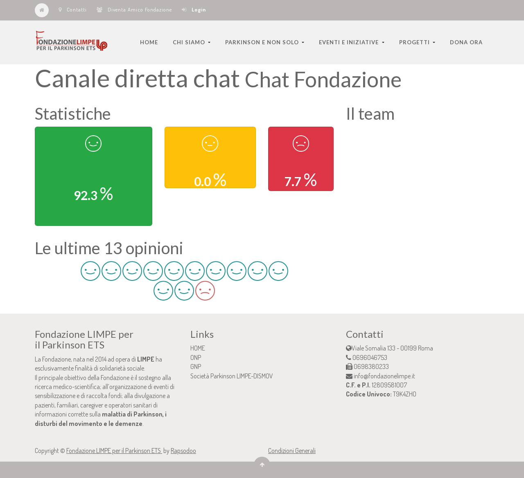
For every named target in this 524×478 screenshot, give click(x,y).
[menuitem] (149, 42)
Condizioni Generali (292, 450)
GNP (195, 366)
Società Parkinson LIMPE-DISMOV (231, 376)
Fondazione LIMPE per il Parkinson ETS (114, 450)
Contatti (73, 9)
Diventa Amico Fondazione (134, 9)
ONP (195, 357)
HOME (197, 348)
